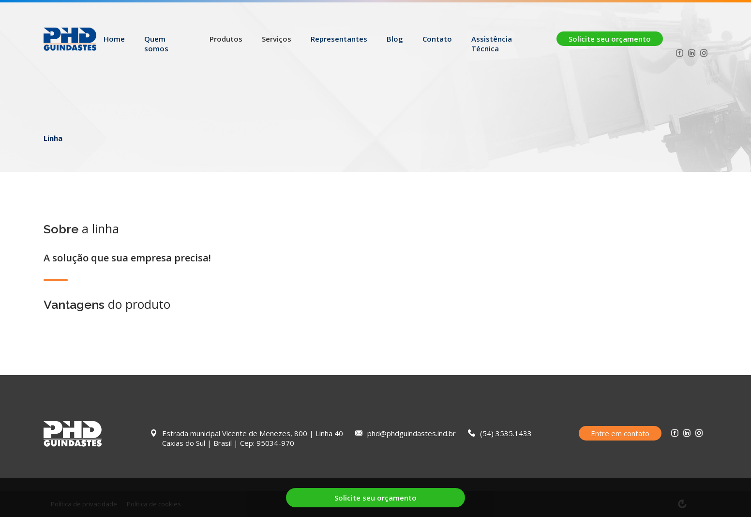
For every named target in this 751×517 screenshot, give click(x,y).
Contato (437, 39)
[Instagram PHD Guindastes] (703, 54)
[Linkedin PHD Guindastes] (691, 54)
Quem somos (156, 43)
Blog (395, 39)
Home (114, 39)
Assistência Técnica (491, 43)
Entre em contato (620, 433)
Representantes (339, 39)
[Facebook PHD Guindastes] (679, 54)
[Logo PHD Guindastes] (70, 43)
